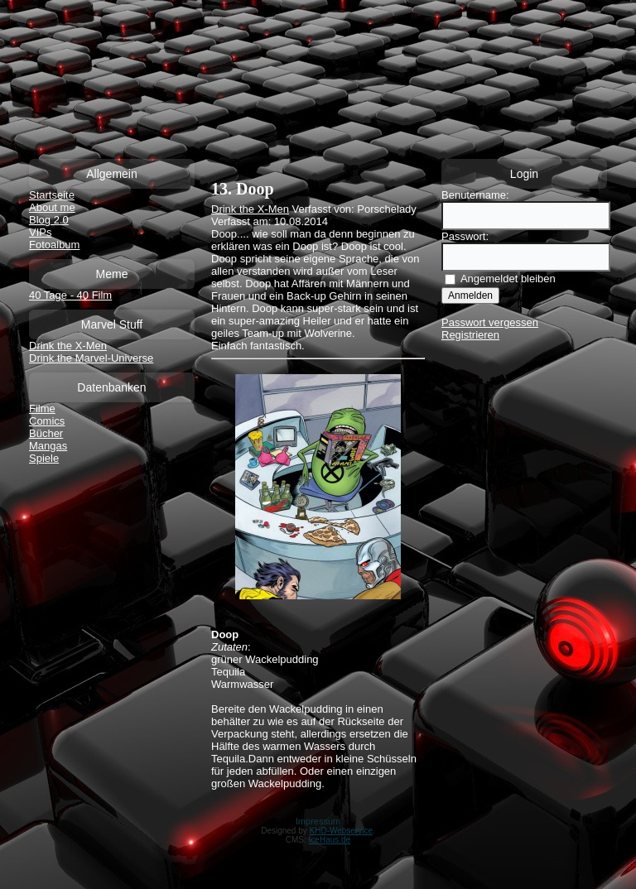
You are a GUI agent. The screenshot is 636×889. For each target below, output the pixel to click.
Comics (47, 421)
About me (52, 207)
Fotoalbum (54, 244)
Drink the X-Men (68, 345)
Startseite (52, 195)
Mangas (48, 446)
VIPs (40, 232)
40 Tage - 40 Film (70, 295)
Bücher (46, 433)
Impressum (318, 821)
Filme (42, 408)
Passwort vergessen (489, 322)
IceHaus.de (330, 839)
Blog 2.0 (49, 220)
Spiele (44, 458)
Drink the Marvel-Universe (91, 358)
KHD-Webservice (341, 830)
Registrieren (470, 335)
